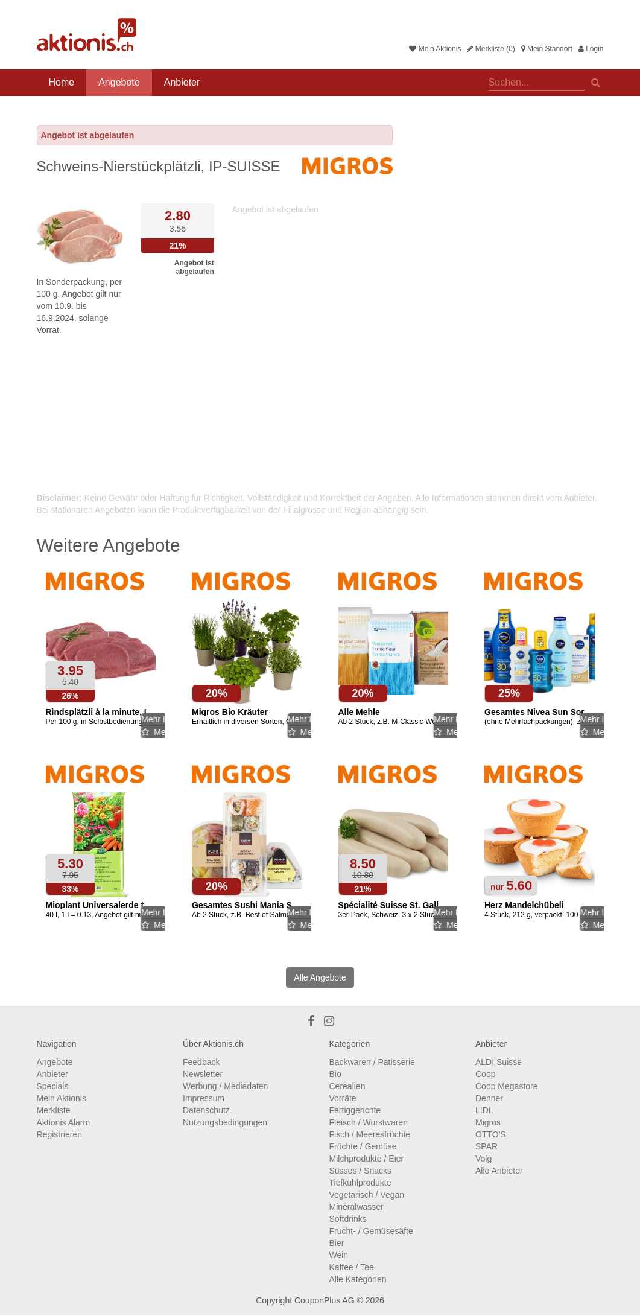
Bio (335, 1074)
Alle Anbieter (499, 1170)
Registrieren (59, 1134)
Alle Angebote (320, 977)
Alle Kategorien (358, 1279)
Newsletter (203, 1074)
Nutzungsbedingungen (225, 1122)
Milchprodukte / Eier (366, 1158)
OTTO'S (490, 1134)
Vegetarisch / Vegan (367, 1195)
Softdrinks (348, 1219)
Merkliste (54, 1110)
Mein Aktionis (435, 49)
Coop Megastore (506, 1086)
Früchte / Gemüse (363, 1146)
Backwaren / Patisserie (372, 1062)
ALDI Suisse (498, 1062)
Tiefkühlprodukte (360, 1182)
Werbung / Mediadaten (225, 1086)
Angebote (119, 82)
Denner (489, 1098)
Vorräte (342, 1098)
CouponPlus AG (324, 1300)
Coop (485, 1074)
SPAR (486, 1146)
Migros (488, 1122)
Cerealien (347, 1086)
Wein (339, 1255)
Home (62, 82)
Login (591, 49)
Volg (483, 1158)
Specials (53, 1086)
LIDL (484, 1110)
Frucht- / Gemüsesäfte (371, 1231)
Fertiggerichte (355, 1110)
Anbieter (182, 82)
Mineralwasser (356, 1207)
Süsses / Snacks (360, 1170)
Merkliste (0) (491, 49)
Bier (336, 1243)
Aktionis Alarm (63, 1122)
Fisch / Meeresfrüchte (370, 1134)
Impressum (203, 1098)
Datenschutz (206, 1110)
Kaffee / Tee (351, 1267)
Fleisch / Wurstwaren (368, 1122)
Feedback (201, 1062)
